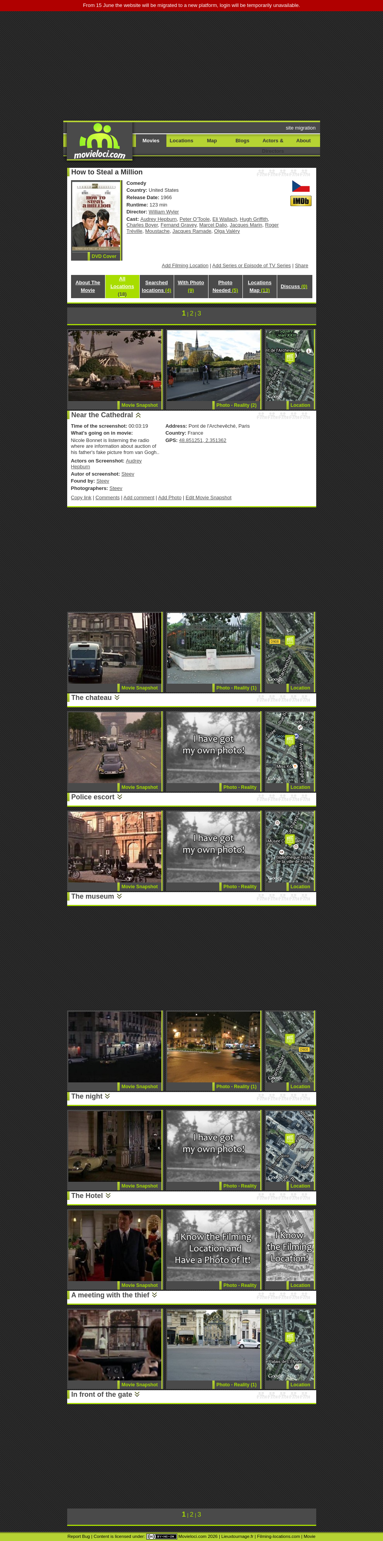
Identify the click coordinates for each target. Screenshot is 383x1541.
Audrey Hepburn (159, 219)
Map (212, 140)
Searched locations (156, 286)
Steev (127, 474)
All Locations (122, 286)
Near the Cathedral (102, 415)
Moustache (157, 231)
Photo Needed (225, 286)
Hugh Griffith (254, 219)
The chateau (91, 697)
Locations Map (259, 286)
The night (87, 1096)
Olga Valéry (227, 231)
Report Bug (79, 1536)
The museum (92, 896)
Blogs (242, 140)
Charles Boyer (142, 225)
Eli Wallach (224, 219)
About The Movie (87, 286)
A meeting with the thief (110, 1295)
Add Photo (170, 497)
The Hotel (87, 1196)
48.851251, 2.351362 (202, 440)
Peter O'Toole (195, 219)
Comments (107, 497)
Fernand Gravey (179, 225)
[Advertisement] (201, 65)
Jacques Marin (246, 225)
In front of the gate (101, 1394)
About (303, 140)
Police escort (93, 797)
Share (301, 265)
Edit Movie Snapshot (209, 497)
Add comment (139, 497)
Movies (150, 140)
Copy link (81, 497)
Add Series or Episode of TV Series (251, 265)
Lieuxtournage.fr (237, 1536)
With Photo (191, 286)
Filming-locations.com (278, 1536)
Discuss (294, 286)
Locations (181, 140)
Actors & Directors (273, 146)
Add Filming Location (185, 265)
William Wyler (164, 212)
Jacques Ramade (192, 231)
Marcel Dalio (213, 225)
